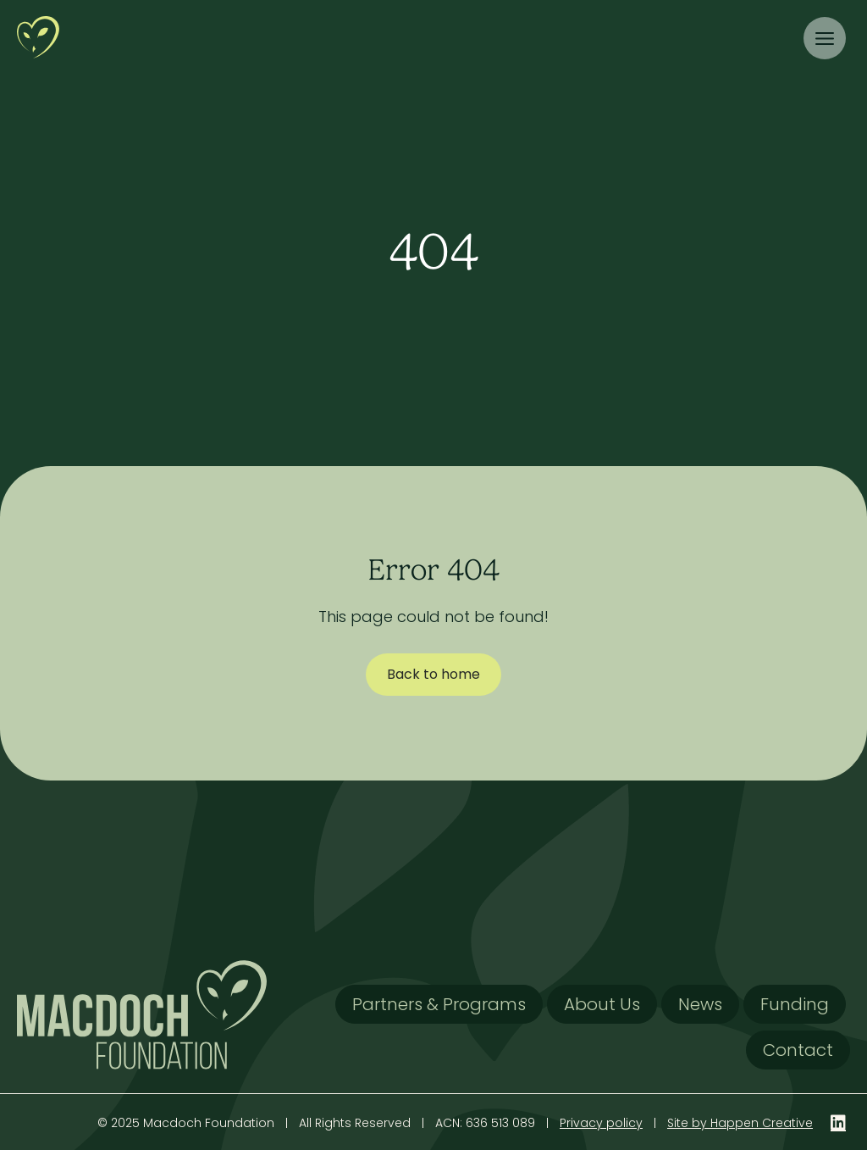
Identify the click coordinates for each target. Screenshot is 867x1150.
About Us (602, 1004)
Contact (798, 1050)
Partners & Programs (439, 1004)
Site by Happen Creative (740, 1122)
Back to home (433, 674)
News (700, 1004)
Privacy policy (601, 1122)
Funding (794, 1004)
